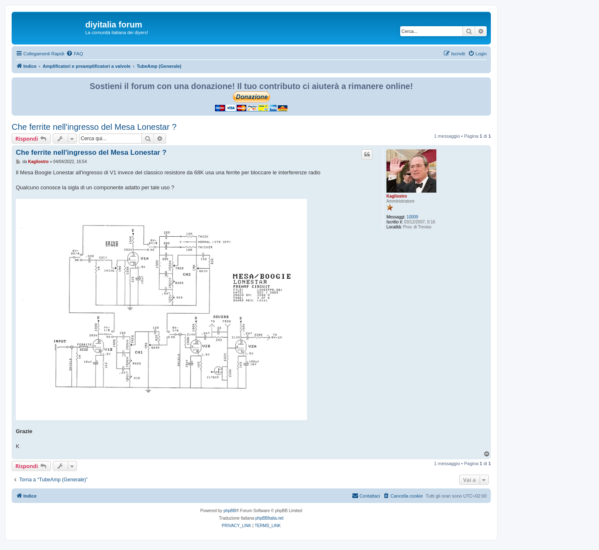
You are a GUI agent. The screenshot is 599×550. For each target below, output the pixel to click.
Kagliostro (396, 196)
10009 (412, 217)
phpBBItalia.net (269, 518)
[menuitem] (74, 54)
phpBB (229, 510)
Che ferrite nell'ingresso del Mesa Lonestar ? (94, 126)
